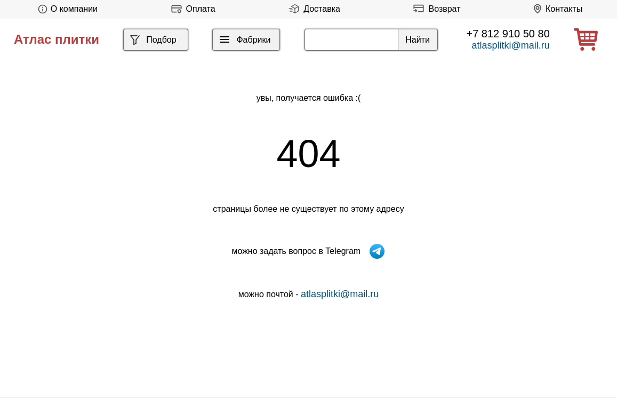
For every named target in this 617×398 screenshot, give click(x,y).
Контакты (556, 8)
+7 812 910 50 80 (508, 33)
